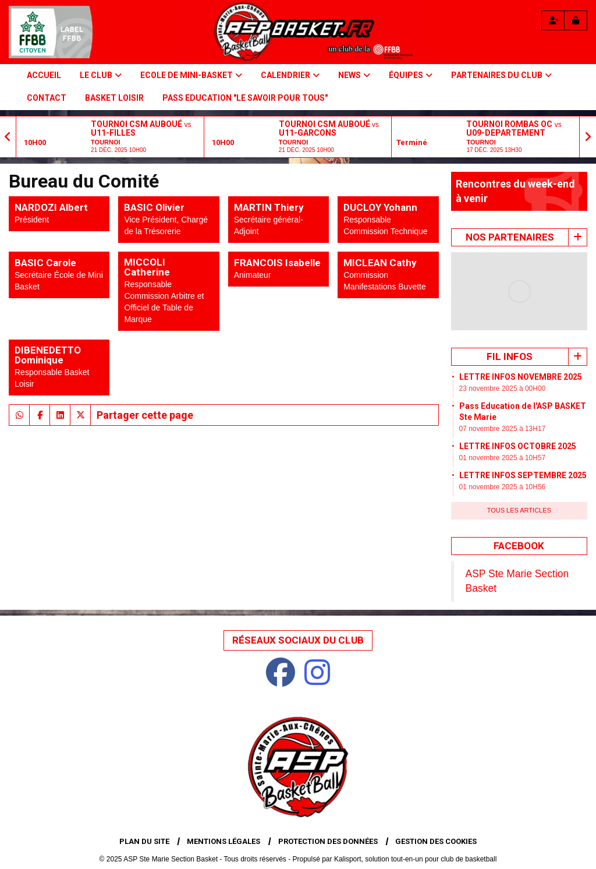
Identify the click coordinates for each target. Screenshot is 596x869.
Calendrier (290, 75)
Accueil (44, 75)
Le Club (101, 75)
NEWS (354, 75)
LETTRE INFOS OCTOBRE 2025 (517, 446)
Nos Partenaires (510, 237)
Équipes (410, 75)
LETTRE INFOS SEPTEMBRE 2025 (523, 475)
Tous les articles (519, 510)
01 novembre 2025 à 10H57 (502, 458)
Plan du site (144, 841)
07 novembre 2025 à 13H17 (502, 429)
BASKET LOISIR (114, 98)
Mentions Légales (223, 841)
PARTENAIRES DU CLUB (501, 75)
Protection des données (328, 841)
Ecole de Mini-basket (191, 75)
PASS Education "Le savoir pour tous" (245, 98)
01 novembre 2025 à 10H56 (502, 487)
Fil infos (510, 356)
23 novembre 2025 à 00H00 (502, 388)
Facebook (519, 546)
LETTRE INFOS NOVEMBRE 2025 (520, 376)
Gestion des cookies (436, 841)
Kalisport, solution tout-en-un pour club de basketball (415, 859)
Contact (46, 98)
